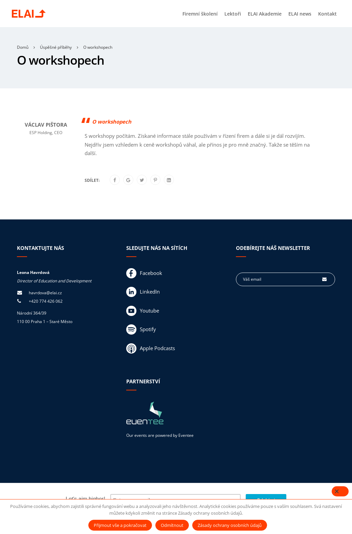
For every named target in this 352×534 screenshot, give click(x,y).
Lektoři (232, 13)
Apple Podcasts (150, 348)
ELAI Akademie (265, 13)
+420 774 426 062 (46, 301)
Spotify (141, 329)
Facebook (144, 273)
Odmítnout (172, 525)
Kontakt (327, 13)
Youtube (142, 311)
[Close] (340, 491)
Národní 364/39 (31, 313)
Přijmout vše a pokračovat (120, 525)
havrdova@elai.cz (45, 293)
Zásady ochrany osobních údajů (230, 525)
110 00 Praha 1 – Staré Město (44, 321)
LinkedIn (143, 292)
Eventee (186, 435)
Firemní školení (200, 13)
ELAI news (299, 13)
